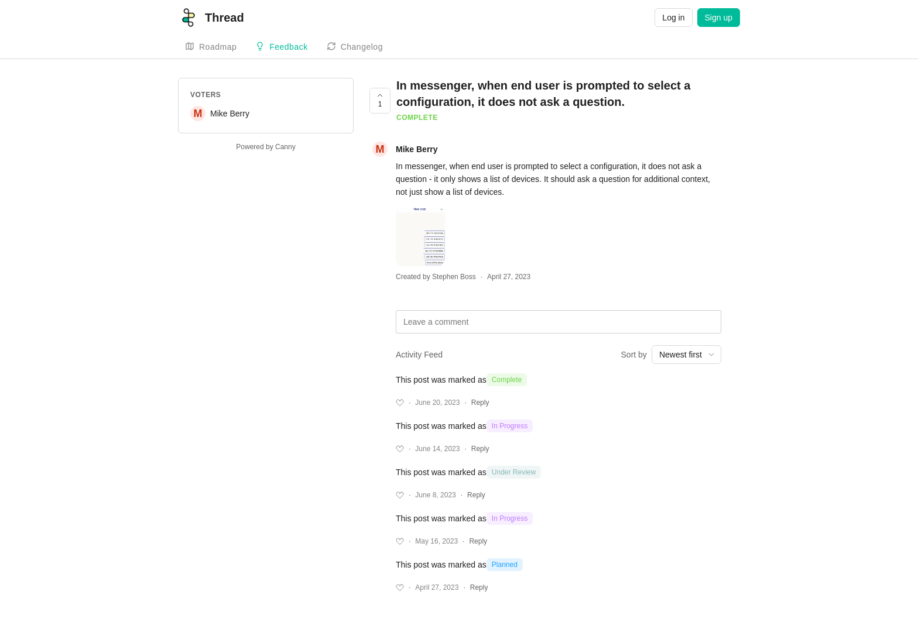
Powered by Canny (265, 147)
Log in (673, 17)
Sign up (718, 17)
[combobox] (686, 354)
